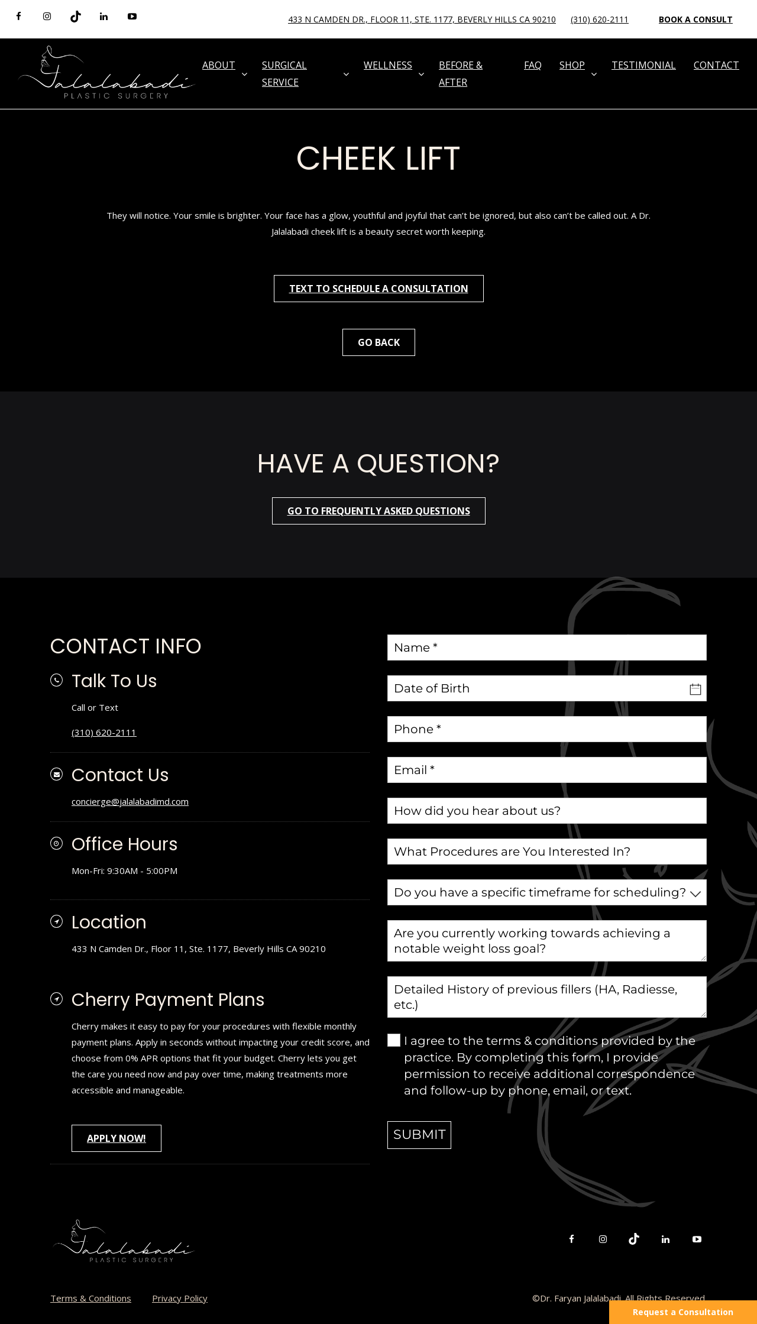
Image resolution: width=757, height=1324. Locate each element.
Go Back (379, 342)
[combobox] (547, 892)
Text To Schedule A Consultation (378, 288)
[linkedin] (104, 16)
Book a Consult (696, 19)
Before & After (461, 74)
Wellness (388, 65)
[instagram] (47, 16)
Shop (572, 65)
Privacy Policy (180, 1298)
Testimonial (644, 65)
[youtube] (132, 16)
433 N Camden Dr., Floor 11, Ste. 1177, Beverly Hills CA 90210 (422, 19)
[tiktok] (76, 16)
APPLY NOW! (116, 1138)
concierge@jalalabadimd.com (130, 801)
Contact (716, 65)
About (218, 65)
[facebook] (18, 16)
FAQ (533, 65)
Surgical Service (284, 74)
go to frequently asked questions (378, 510)
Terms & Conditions (90, 1298)
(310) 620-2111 (600, 19)
